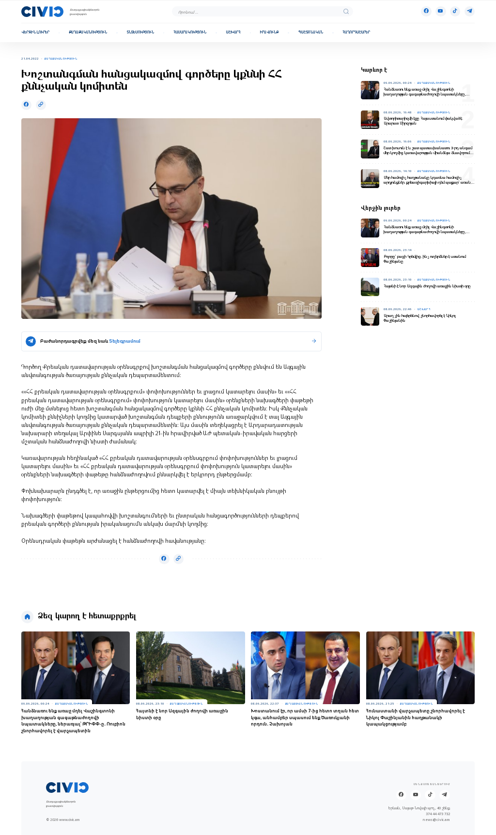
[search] (346, 11)
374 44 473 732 (438, 814)
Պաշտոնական (310, 32)
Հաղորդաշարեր (356, 32)
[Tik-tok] (455, 11)
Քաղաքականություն (88, 32)
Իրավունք (269, 32)
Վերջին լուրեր (35, 32)
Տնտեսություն (140, 32)
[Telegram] (470, 11)
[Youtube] (440, 11)
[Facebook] (426, 11)
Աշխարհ (233, 32)
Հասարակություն (189, 32)
